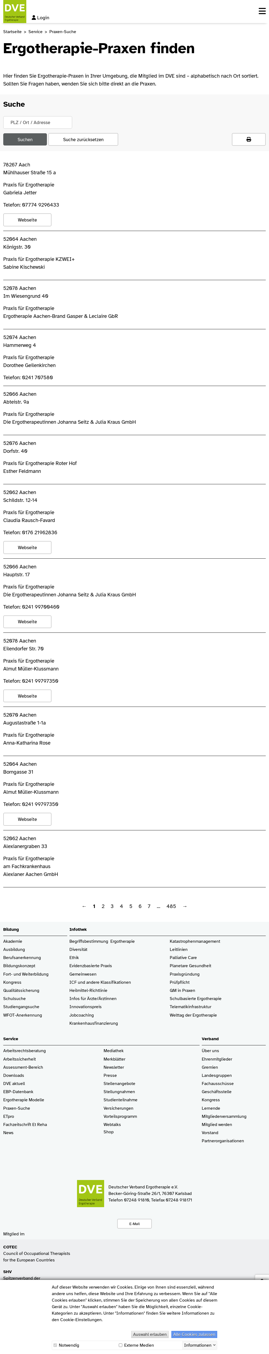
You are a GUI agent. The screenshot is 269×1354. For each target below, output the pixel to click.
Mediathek (114, 1051)
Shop (109, 1135)
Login (40, 18)
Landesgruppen (217, 1075)
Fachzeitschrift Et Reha (25, 1124)
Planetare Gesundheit (190, 966)
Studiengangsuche (21, 1007)
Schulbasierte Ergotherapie (196, 998)
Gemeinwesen (83, 974)
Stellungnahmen (119, 1091)
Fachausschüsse (218, 1083)
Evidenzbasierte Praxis (90, 966)
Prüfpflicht (180, 982)
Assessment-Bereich (23, 1067)
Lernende (211, 1108)
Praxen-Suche (16, 1108)
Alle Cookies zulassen (194, 1334)
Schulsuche (14, 998)
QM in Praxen (182, 990)
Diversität (78, 949)
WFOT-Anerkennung (22, 1015)
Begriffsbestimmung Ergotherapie (102, 941)
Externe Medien (136, 1345)
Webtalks (112, 1124)
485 (171, 906)
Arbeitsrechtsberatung (24, 1051)
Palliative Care (183, 957)
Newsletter (114, 1067)
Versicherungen (118, 1108)
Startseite (12, 31)
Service (35, 31)
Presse (110, 1075)
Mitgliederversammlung (224, 1116)
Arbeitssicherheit (19, 1059)
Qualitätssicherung (21, 990)
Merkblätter (114, 1059)
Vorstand (210, 1132)
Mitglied (209, 1124)
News (8, 1132)
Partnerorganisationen (223, 1141)
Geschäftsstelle (217, 1091)
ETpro (8, 1116)
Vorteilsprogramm (120, 1116)
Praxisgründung (185, 974)
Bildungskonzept (19, 966)
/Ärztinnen (107, 998)
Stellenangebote (119, 1083)
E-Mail (134, 1223)
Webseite (27, 220)
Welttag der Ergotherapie (193, 1015)
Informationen (198, 1345)
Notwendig (66, 1345)
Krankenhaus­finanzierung (93, 1023)
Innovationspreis (85, 1007)
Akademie (12, 941)
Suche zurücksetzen (83, 140)
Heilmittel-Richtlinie (88, 990)
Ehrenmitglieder (217, 1059)
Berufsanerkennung (22, 957)
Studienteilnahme (120, 1100)
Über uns (210, 1051)
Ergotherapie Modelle (23, 1100)
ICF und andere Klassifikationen (100, 982)
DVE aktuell (14, 1083)
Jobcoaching (81, 1015)
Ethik (74, 957)
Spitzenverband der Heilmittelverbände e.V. (25, 1278)
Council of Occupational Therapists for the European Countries (36, 1253)
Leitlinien (179, 949)
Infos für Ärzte (83, 998)
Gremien (210, 1067)
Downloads (13, 1075)
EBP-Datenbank (18, 1091)
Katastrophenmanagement (195, 941)
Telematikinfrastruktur (190, 1007)
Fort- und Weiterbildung (26, 974)
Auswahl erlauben (150, 1334)
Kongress (12, 982)
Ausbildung (14, 949)
